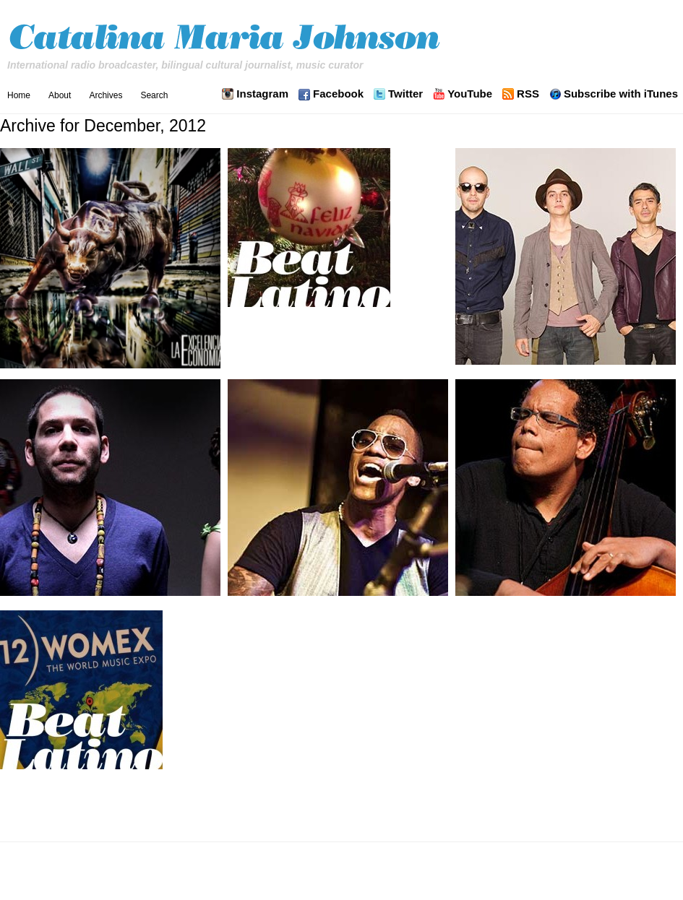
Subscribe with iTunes (621, 94)
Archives (105, 95)
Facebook (338, 94)
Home (18, 95)
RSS (528, 94)
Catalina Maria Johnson (228, 39)
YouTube (469, 94)
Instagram (262, 94)
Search (154, 95)
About (59, 95)
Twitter (405, 94)
